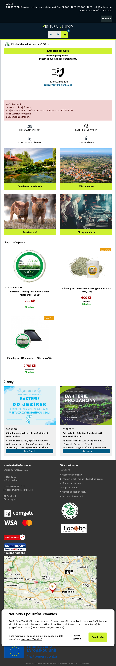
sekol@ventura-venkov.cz (20, 489)
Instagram (11, 499)
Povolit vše (97, 637)
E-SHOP (66, 470)
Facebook (8, 4)
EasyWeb (49, 663)
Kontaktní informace (17, 465)
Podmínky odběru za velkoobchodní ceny (82, 478)
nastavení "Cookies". (31, 639)
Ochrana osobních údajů (74, 491)
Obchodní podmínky (72, 474)
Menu (106, 18)
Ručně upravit (77, 637)
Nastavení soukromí (72, 496)
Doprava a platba (70, 487)
